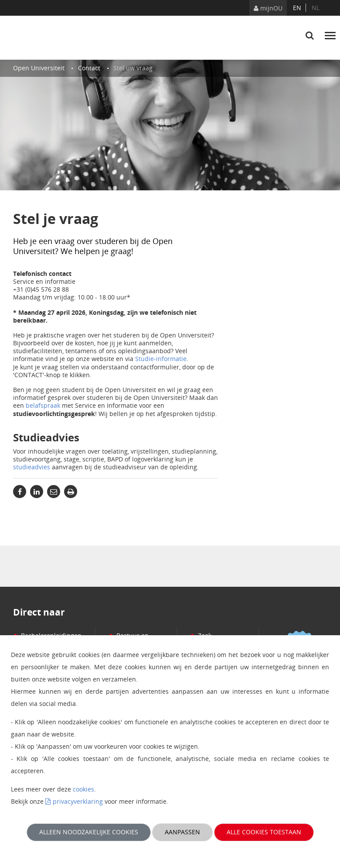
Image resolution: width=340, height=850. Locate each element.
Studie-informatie (161, 358)
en (297, 7)
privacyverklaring (78, 801)
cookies (83, 789)
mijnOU (268, 8)
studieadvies (31, 467)
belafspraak (43, 405)
